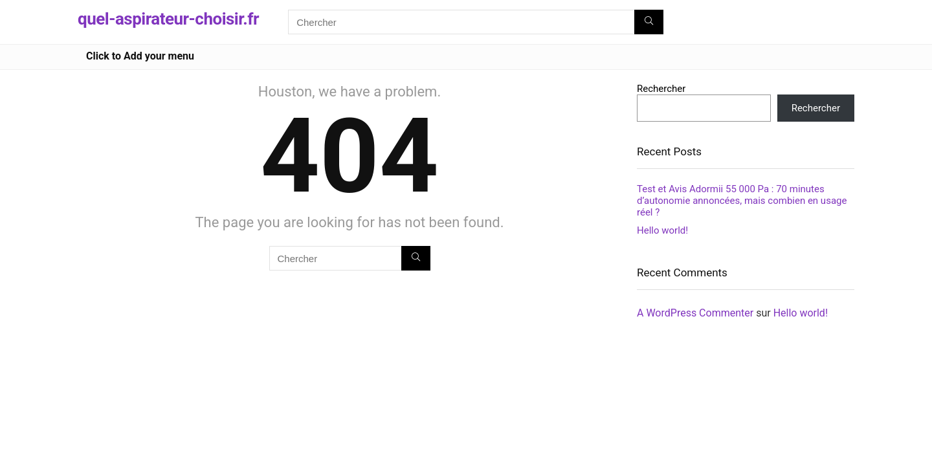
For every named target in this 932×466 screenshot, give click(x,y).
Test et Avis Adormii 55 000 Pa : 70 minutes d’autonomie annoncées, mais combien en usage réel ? (742, 200)
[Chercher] (648, 22)
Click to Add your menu (140, 56)
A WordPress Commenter (695, 313)
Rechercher (661, 88)
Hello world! (662, 230)
